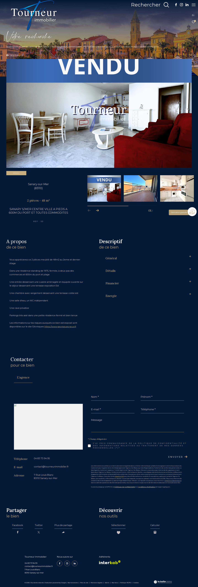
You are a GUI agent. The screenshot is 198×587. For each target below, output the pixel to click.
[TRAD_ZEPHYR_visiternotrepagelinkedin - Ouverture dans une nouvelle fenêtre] (185, 5)
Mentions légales (97, 583)
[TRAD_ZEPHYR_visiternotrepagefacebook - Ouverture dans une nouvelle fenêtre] (174, 5)
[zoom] (99, 113)
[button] (97, 210)
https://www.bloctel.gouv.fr (173, 480)
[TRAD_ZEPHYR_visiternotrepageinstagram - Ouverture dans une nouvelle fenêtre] (180, 5)
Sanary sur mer (59, 47)
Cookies (136, 583)
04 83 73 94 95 (42, 458)
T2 (85, 47)
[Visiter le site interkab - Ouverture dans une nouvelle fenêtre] (110, 562)
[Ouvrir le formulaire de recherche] (149, 5)
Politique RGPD (125, 583)
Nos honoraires (73, 583)
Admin (107, 583)
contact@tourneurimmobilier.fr (51, 466)
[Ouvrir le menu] (193, 5)
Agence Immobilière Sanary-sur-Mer (24, 47)
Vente (46, 47)
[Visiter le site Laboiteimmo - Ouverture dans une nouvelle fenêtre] (162, 582)
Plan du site (84, 583)
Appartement (75, 47)
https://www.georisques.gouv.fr (60, 326)
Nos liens (115, 583)
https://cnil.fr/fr (119, 476)
